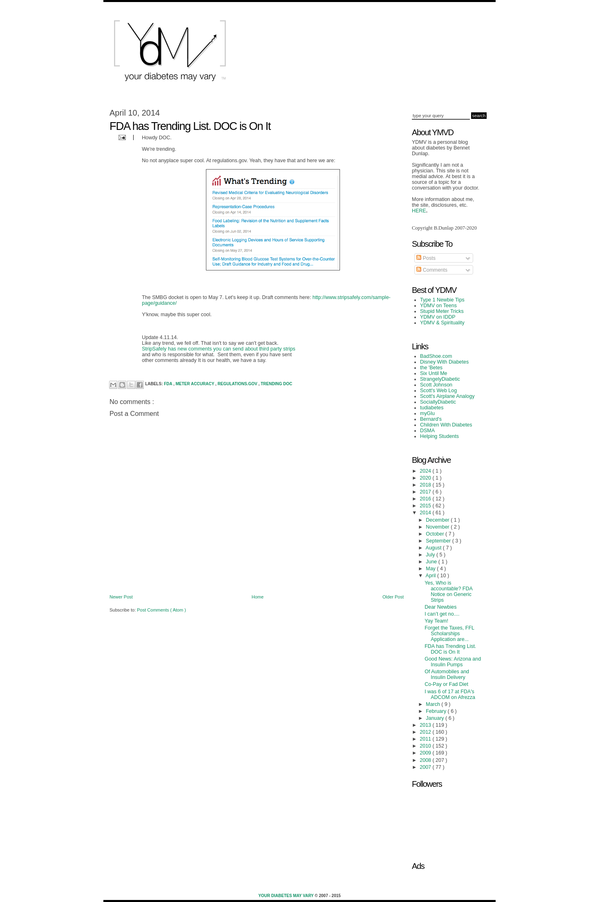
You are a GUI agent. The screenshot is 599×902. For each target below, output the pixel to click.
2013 (426, 725)
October (435, 534)
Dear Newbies (440, 607)
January (435, 718)
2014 (426, 513)
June (432, 562)
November (438, 527)
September (439, 541)
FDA (168, 384)
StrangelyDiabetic (440, 379)
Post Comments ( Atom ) (161, 609)
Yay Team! (436, 621)
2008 (426, 760)
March (433, 704)
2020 (426, 478)
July (431, 555)
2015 (426, 506)
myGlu (427, 413)
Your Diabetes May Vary (286, 895)
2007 (426, 767)
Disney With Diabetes (444, 362)
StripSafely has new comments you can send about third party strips (218, 349)
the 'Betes (431, 368)
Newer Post (121, 596)
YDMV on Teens (438, 305)
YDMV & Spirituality (442, 323)
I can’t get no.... (442, 614)
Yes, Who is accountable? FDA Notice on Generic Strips (448, 591)
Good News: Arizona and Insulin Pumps (453, 662)
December (438, 520)
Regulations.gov (238, 384)
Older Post (393, 596)
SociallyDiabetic (438, 402)
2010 (426, 746)
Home (258, 596)
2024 (426, 471)
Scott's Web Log (438, 390)
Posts (426, 258)
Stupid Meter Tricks (442, 311)
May (431, 569)
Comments (431, 270)
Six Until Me (433, 373)
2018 (426, 485)
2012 (426, 732)
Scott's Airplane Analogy (447, 396)
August (434, 548)
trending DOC (276, 384)
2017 (426, 492)
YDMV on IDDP (438, 317)
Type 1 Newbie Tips (442, 300)
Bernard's (431, 419)
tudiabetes (432, 408)
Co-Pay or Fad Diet (446, 684)
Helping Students (439, 436)
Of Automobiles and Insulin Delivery (447, 674)
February (436, 711)
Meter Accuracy (195, 384)
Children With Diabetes (446, 425)
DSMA (427, 430)
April (431, 575)
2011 (426, 739)
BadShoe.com (436, 356)
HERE (419, 211)
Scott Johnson (436, 385)
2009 (426, 753)
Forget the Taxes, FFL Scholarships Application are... (449, 633)
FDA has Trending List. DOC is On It (450, 649)
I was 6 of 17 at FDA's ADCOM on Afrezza (450, 694)
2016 (426, 499)
